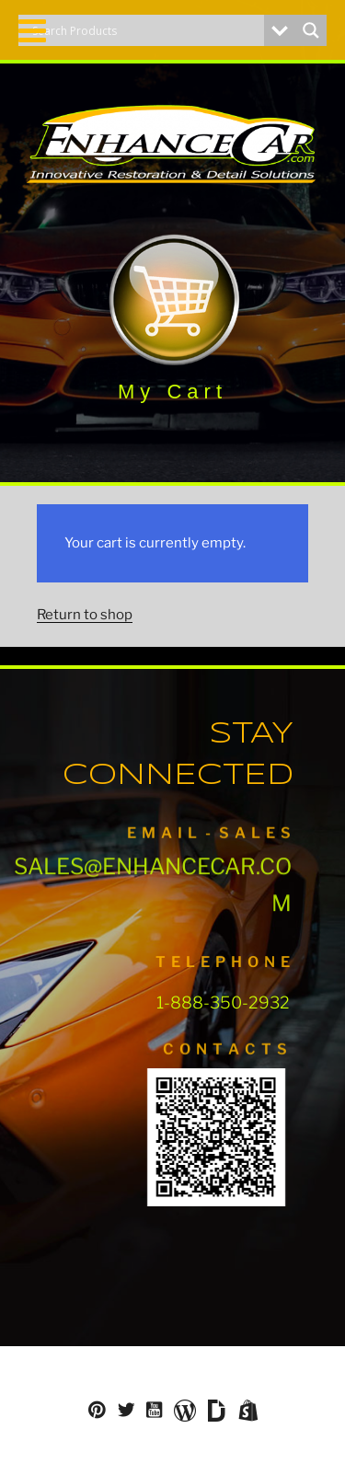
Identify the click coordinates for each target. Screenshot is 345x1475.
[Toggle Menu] (32, 31)
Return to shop (84, 614)
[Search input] (145, 30)
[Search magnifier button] (311, 30)
